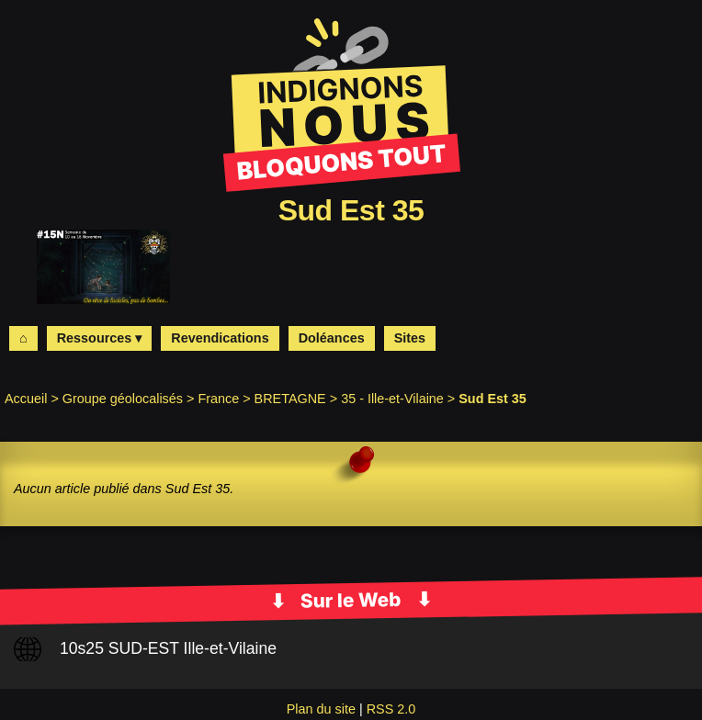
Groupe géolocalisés (122, 398)
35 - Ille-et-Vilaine (392, 398)
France (218, 398)
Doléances (332, 338)
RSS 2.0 (391, 709)
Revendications (219, 338)
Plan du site (321, 709)
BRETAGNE (290, 398)
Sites (409, 338)
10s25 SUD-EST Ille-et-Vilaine (168, 648)
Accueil (26, 398)
